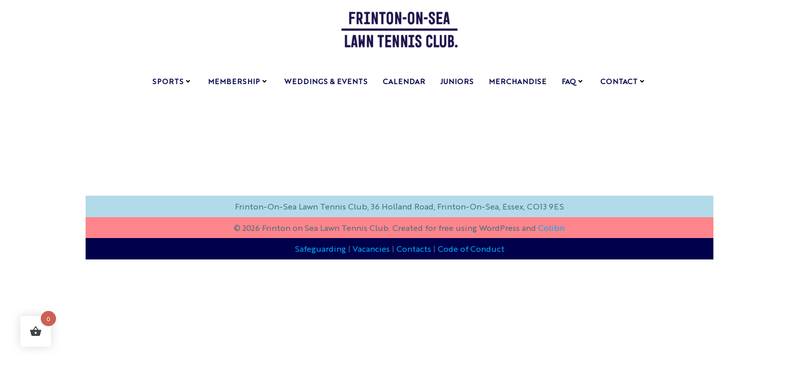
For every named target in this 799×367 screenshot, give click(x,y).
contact (623, 81)
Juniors (456, 81)
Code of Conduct (471, 248)
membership (238, 81)
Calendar (404, 81)
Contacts (413, 248)
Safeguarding (320, 248)
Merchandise (517, 81)
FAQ (573, 81)
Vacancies (371, 248)
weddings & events (325, 81)
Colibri (551, 227)
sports (172, 81)
